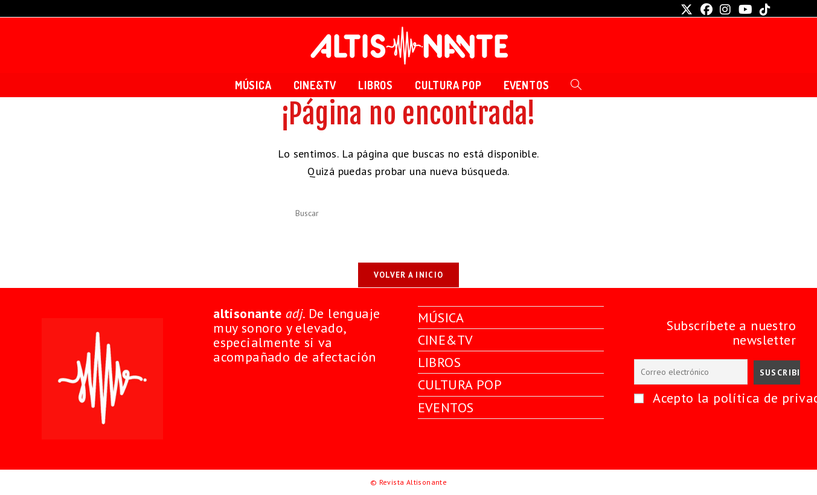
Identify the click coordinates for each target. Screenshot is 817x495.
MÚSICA (441, 317)
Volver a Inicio (409, 275)
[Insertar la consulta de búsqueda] (409, 214)
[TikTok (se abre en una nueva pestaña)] (763, 10)
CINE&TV (445, 339)
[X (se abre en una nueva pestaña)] (686, 10)
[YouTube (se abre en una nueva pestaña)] (745, 10)
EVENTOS (446, 407)
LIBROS (439, 362)
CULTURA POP (460, 384)
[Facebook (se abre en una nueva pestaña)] (706, 10)
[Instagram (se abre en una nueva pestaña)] (725, 10)
